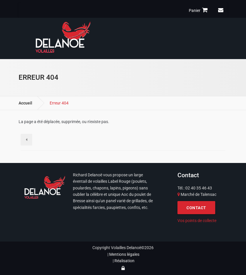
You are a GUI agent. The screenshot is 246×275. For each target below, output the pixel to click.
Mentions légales (124, 254)
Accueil (25, 103)
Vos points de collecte (196, 220)
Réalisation (124, 260)
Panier (199, 10)
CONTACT (196, 207)
